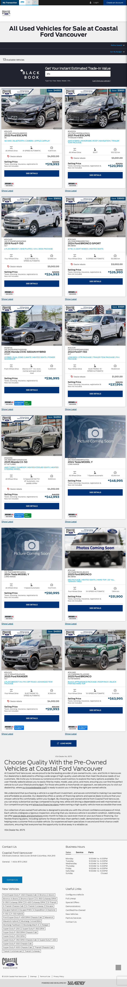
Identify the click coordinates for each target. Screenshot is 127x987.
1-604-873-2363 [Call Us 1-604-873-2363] (19, 862)
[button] (10, 2)
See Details (32, 173)
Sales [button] (68, 852)
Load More (64, 743)
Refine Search (116, 45)
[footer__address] (31, 855)
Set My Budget (116, 52)
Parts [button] (91, 852)
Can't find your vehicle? (102, 81)
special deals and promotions (28, 816)
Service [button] (79, 852)
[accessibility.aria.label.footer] (76, 983)
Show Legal (7, 191)
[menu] (121, 13)
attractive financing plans (46, 805)
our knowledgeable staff (34, 788)
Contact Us (12, 880)
